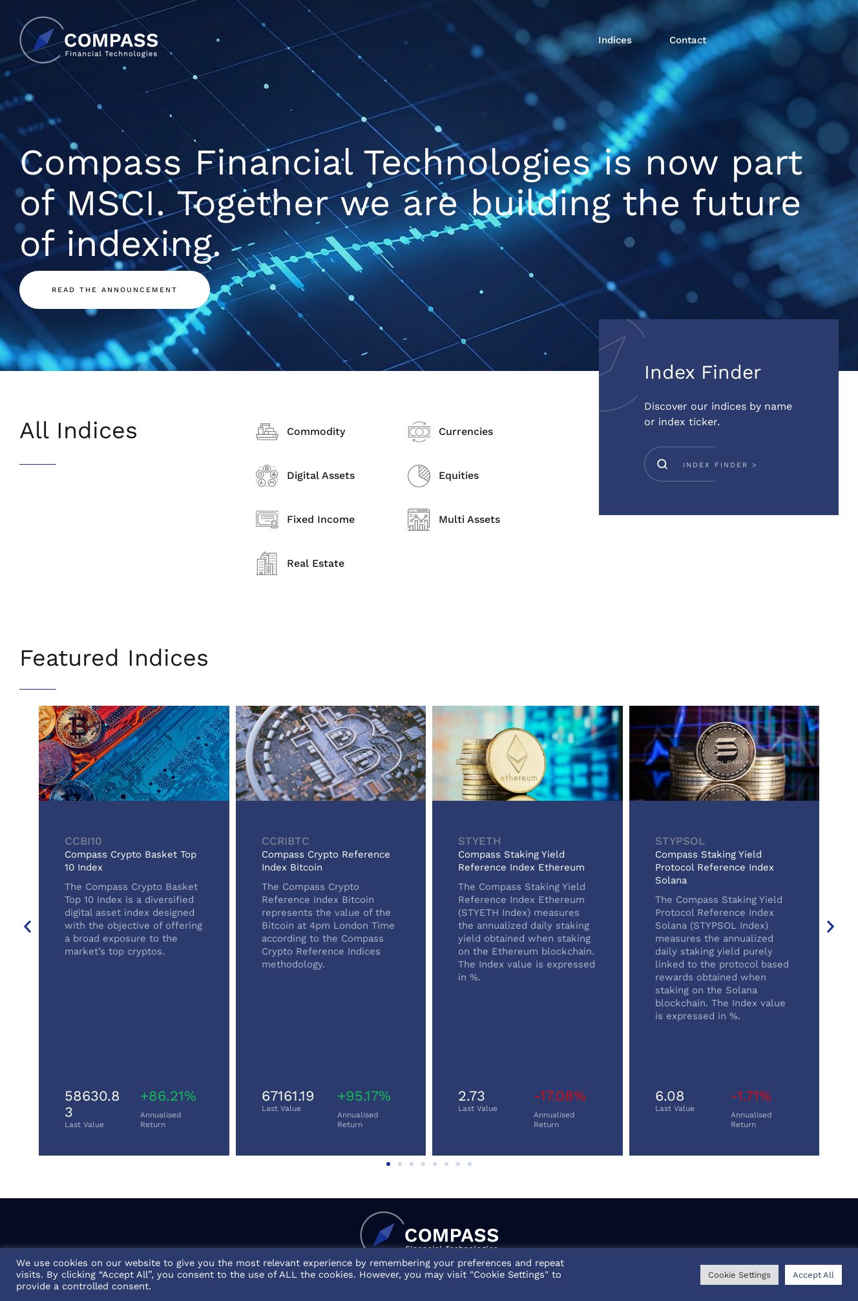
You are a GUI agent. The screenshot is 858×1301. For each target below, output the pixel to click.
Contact (687, 40)
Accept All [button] (813, 1275)
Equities (459, 475)
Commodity (316, 431)
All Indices (78, 430)
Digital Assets (321, 475)
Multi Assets (469, 519)
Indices (615, 40)
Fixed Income (321, 519)
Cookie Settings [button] (739, 1275)
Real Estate (315, 563)
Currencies (466, 431)
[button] (27, 926)
